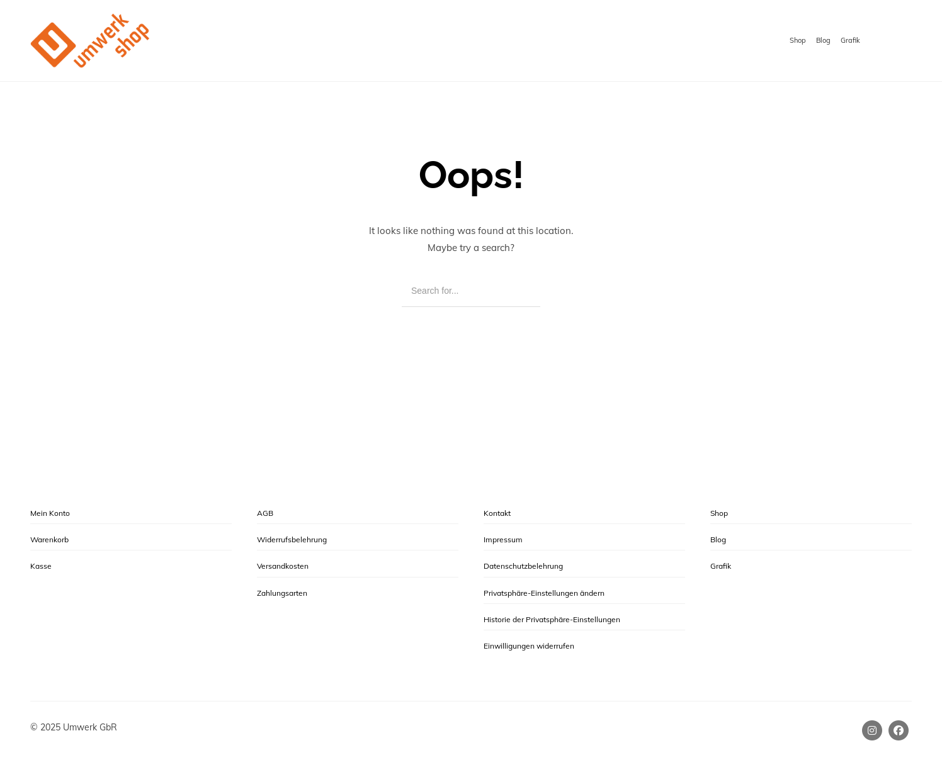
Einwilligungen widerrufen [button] (529, 646)
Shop (798, 40)
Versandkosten (283, 566)
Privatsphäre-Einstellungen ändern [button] (544, 593)
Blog (823, 40)
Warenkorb (49, 539)
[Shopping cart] (899, 41)
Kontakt (497, 513)
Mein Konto (50, 513)
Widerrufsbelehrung (292, 539)
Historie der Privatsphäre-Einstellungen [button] (552, 619)
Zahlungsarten (282, 593)
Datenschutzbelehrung (523, 566)
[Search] (522, 291)
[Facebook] (898, 730)
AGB (265, 513)
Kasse (41, 566)
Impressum (503, 539)
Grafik (850, 40)
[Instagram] (872, 730)
